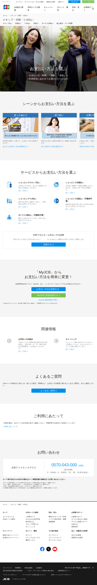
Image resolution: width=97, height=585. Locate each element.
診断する (48, 244)
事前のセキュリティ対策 (57, 517)
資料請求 (74, 527)
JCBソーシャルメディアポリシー (61, 575)
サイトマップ (7, 568)
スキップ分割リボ (32, 524)
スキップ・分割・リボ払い (19, 15)
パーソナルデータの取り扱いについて (34, 575)
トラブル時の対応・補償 (57, 519)
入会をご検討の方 (88, 2)
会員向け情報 (17, 8)
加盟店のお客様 (50, 2)
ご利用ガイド (30, 517)
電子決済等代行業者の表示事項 (12, 570)
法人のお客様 (39, 2)
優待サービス (30, 540)
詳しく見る (22, 191)
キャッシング (30, 527)
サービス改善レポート (79, 522)
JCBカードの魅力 (9, 519)
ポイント (29, 535)
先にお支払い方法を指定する (51, 146)
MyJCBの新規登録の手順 (48, 300)
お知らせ (74, 524)
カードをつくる (8, 517)
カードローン (19, 2)
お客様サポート (77, 517)
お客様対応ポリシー (64, 570)
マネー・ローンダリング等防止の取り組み (41, 570)
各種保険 (52, 522)
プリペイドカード (55, 537)
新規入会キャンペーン (11, 535)
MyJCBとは (30, 522)
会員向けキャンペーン (11, 537)
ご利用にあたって (9, 426)
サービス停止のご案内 (79, 519)
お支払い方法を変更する (47, 289)
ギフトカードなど (30, 2)
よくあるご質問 (47, 391)
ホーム (5, 15)
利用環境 (18, 568)
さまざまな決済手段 (33, 519)
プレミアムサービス (33, 537)
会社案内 (39, 568)
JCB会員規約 (28, 568)
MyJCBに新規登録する (47, 295)
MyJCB (73, 2)
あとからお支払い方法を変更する (15, 146)
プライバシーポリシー (10, 575)
